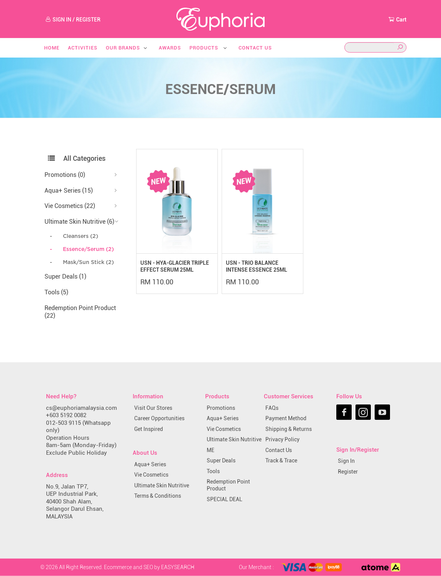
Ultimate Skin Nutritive (161, 485)
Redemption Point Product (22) (80, 312)
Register (348, 472)
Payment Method (285, 418)
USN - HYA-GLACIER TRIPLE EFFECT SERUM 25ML (174, 266)
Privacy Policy (282, 439)
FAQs (271, 408)
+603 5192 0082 (66, 415)
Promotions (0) (64, 174)
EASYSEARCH (177, 567)
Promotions (221, 408)
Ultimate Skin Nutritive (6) (79, 221)
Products (208, 48)
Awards (170, 48)
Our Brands (127, 48)
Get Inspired (148, 429)
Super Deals (221, 460)
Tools (213, 471)
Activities (82, 48)
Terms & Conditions (157, 496)
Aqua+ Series (150, 464)
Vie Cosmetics (151, 475)
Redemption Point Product (228, 485)
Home (51, 48)
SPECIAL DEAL (224, 499)
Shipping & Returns (288, 429)
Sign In (346, 461)
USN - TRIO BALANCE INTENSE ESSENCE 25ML (256, 266)
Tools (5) (56, 292)
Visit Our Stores (153, 408)
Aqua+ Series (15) (68, 190)
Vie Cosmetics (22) (69, 206)
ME (210, 450)
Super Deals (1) (65, 276)
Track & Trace (281, 460)
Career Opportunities (159, 418)
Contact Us (255, 48)
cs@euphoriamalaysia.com (81, 407)
